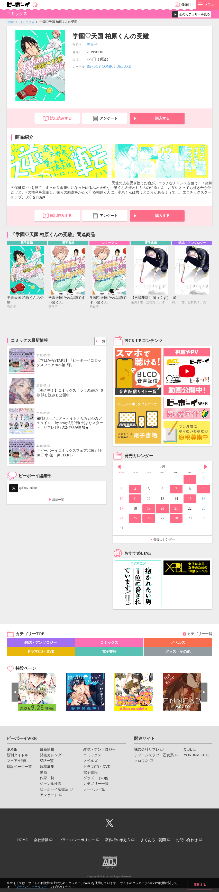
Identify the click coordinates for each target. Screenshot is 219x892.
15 (189, 499)
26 (149, 519)
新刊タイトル (17, 756)
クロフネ (141, 761)
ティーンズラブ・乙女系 (154, 756)
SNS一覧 (58, 500)
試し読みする (61, 118)
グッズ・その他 (177, 652)
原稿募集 (47, 767)
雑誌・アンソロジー (40, 643)
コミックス (26, 22)
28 (176, 519)
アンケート (109, 118)
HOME (12, 750)
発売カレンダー (164, 540)
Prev (119, 467)
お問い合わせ (107, 845)
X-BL (188, 750)
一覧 (100, 340)
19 (149, 509)
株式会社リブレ (146, 750)
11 (135, 499)
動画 (43, 773)
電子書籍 (109, 652)
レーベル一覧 (94, 790)
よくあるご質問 (175, 840)
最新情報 (47, 750)
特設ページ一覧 (19, 767)
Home (10, 22)
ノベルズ (178, 643)
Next (205, 467)
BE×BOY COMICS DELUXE (109, 66)
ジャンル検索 (50, 784)
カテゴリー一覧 (199, 635)
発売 (186, 4)
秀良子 (92, 45)
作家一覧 (47, 778)
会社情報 (54, 840)
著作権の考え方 (136, 840)
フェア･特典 (16, 761)
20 (162, 509)
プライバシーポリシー (31, 887)
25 (135, 519)
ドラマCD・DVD (40, 652)
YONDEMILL (194, 756)
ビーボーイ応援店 (54, 790)
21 (176, 509)
